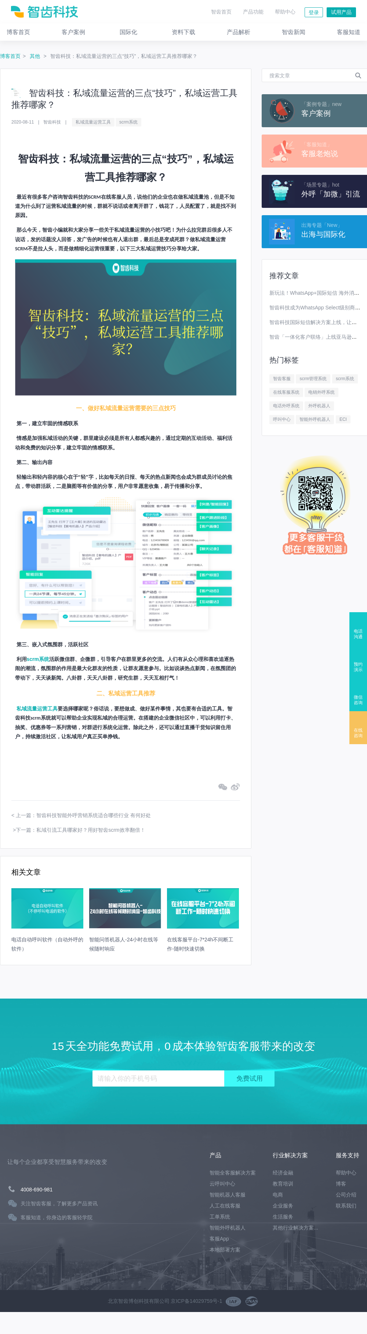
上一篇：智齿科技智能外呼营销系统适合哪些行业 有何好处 (83, 815)
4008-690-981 (36, 1189)
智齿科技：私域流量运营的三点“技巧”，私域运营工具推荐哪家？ (123, 56)
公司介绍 (346, 1195)
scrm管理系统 (313, 378)
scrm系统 (128, 122)
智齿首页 (221, 12)
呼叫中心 (282, 419)
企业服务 (283, 1206)
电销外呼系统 (321, 392)
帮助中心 (285, 12)
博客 (341, 1184)
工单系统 (220, 1217)
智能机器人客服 (228, 1195)
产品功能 (253, 12)
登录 (314, 12)
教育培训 (283, 1184)
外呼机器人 (319, 405)
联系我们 (346, 1206)
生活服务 (283, 1217)
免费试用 (249, 1078)
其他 (35, 56)
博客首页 (10, 56)
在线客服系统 (286, 392)
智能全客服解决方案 (233, 1173)
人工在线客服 (225, 1206)
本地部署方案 (225, 1250)
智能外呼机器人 (314, 419)
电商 (278, 1195)
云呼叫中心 (222, 1184)
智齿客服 (282, 378)
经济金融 (283, 1173)
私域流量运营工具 (93, 122)
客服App (219, 1239)
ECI (343, 419)
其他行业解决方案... (295, 1228)
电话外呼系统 (286, 405)
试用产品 (341, 12)
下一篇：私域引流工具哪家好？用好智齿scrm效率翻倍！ (80, 830)
